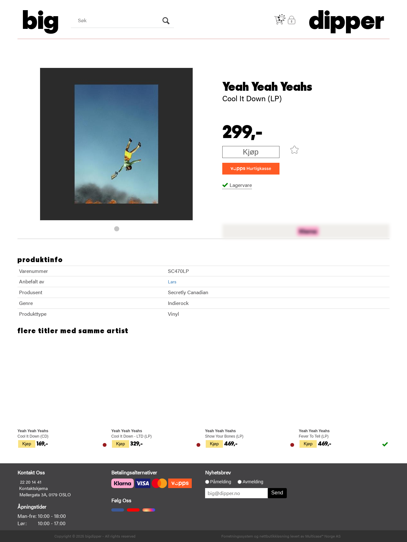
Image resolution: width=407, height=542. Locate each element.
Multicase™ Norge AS (323, 536)
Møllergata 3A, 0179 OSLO (45, 494)
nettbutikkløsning (274, 536)
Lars (172, 281)
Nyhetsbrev (218, 472)
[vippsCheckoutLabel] (250, 169)
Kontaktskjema (33, 488)
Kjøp (251, 152)
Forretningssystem (237, 536)
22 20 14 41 (30, 482)
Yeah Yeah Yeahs (267, 87)
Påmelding (220, 481)
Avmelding (253, 481)
